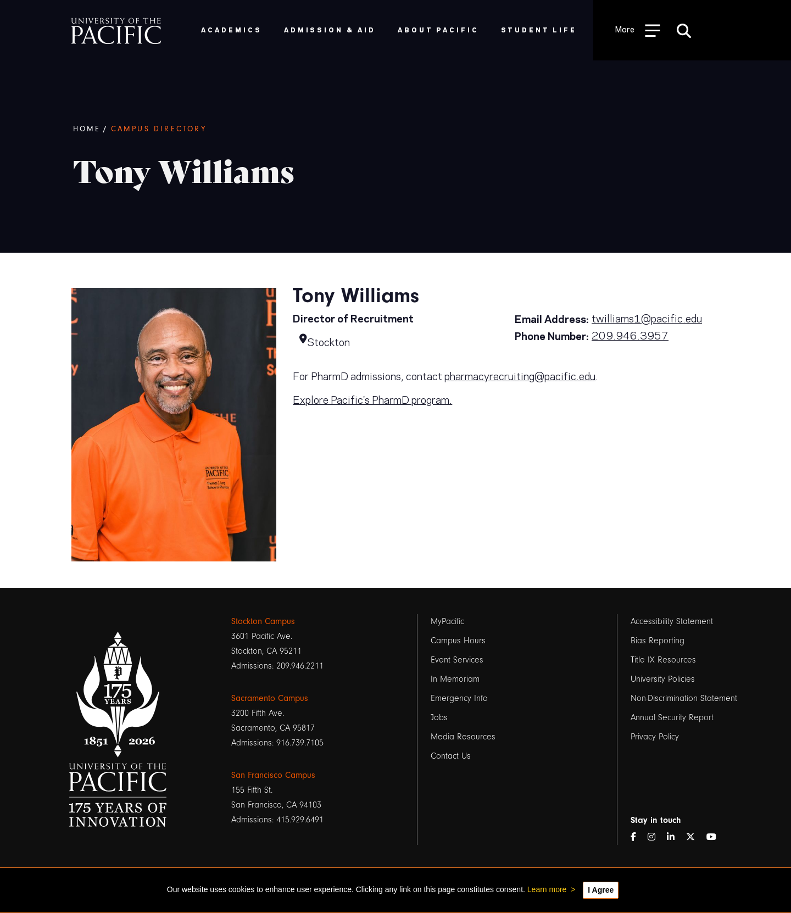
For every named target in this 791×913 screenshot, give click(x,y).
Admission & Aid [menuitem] (330, 29)
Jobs (439, 717)
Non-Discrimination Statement (684, 698)
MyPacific (447, 621)
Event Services (457, 660)
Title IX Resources (663, 660)
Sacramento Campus (269, 698)
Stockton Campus (263, 621)
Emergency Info (459, 698)
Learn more (547, 889)
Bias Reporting (657, 640)
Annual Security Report (672, 717)
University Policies (663, 679)
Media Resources (463, 737)
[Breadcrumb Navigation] (423, 129)
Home (87, 129)
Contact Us (451, 756)
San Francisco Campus (273, 775)
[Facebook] (638, 837)
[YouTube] (715, 837)
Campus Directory (159, 129)
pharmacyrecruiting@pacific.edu (519, 375)
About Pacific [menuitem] (438, 29)
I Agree (601, 890)
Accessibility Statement (672, 621)
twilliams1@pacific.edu (647, 317)
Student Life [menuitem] (539, 29)
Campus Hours (458, 640)
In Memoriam (455, 679)
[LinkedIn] (675, 837)
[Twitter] (695, 837)
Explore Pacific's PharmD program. (372, 399)
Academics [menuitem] (231, 29)
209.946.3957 (630, 334)
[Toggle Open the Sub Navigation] (637, 30)
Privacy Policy (655, 737)
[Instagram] (656, 837)
